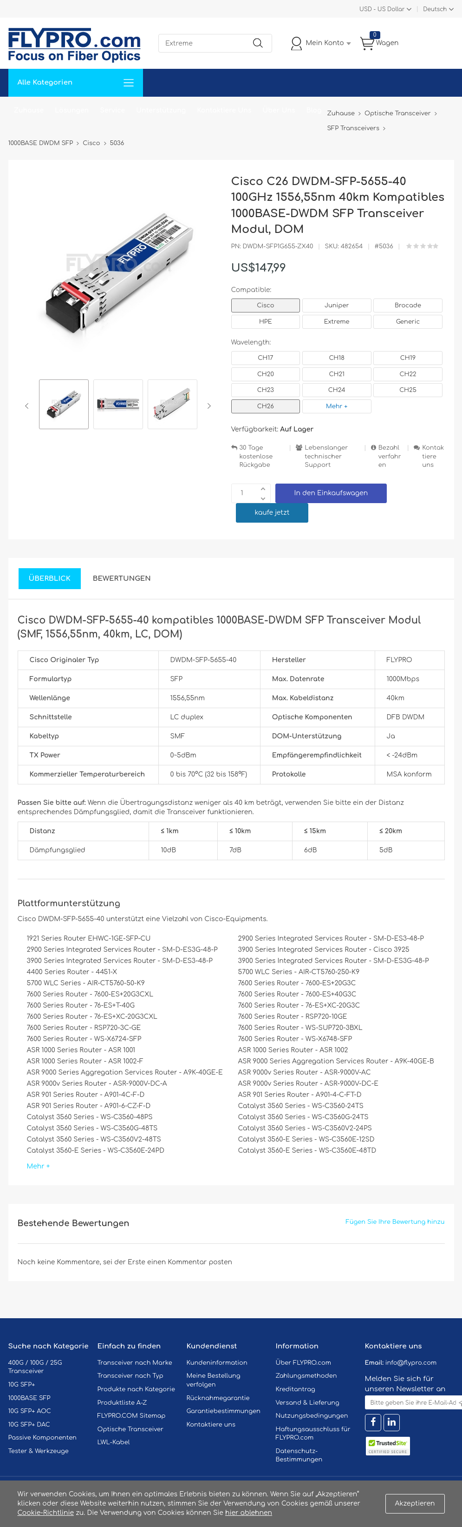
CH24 (336, 390)
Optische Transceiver (131, 1429)
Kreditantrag (295, 1389)
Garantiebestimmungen (223, 1411)
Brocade (408, 305)
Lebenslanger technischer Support (326, 456)
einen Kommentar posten (189, 1262)
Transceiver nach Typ (130, 1376)
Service (112, 110)
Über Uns (278, 110)
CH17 (265, 358)
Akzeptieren (415, 1503)
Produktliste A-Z (122, 1403)
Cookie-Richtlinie (46, 1512)
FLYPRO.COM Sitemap (132, 1416)
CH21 (336, 374)
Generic (408, 322)
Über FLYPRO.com (304, 1363)
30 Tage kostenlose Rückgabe (256, 456)
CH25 (407, 390)
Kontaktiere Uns (224, 110)
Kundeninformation (217, 1363)
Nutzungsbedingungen (312, 1416)
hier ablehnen (248, 1512)
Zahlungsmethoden (306, 1376)
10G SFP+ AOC (29, 1411)
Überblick (50, 579)
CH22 (407, 374)
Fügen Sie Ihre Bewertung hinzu (395, 1222)
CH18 (337, 358)
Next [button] (207, 406)
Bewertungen (122, 579)
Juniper (337, 305)
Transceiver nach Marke (135, 1363)
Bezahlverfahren (389, 456)
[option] (64, 405)
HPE (265, 322)
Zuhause (29, 110)
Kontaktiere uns (433, 456)
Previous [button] (28, 406)
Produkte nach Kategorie (136, 1389)
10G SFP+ (21, 1384)
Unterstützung (161, 110)
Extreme (337, 322)
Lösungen (72, 110)
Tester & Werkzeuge (38, 1451)
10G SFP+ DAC (29, 1424)
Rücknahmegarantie (218, 1398)
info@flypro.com (411, 1363)
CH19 (408, 358)
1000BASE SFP (29, 1398)
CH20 (265, 374)
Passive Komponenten (42, 1437)
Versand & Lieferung (307, 1403)
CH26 (265, 406)
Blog (314, 110)
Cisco (265, 305)
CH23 (265, 390)
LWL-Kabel (114, 1442)
